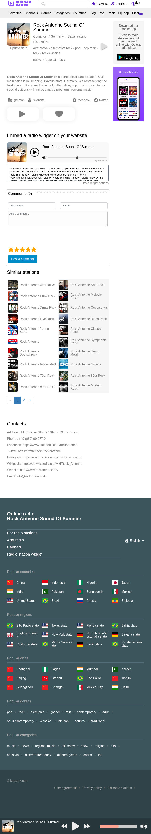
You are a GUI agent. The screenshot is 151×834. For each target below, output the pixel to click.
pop (78, 48)
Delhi (125, 687)
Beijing (21, 678)
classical (46, 721)
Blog (92, 13)
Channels (31, 13)
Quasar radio (101, 160)
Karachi (127, 669)
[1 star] (11, 249)
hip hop (63, 721)
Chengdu (58, 687)
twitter (103, 100)
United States (26, 600)
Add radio (15, 540)
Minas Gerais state (62, 644)
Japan (126, 582)
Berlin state (94, 644)
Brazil (55, 600)
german (19, 100)
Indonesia (58, 582)
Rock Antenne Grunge (85, 364)
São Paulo (94, 678)
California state (27, 644)
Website (39, 100)
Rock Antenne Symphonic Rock (88, 342)
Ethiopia (127, 600)
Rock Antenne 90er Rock (37, 387)
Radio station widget (24, 554)
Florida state (95, 625)
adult (105, 712)
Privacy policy (92, 788)
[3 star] (22, 249)
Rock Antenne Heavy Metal (85, 353)
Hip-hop (123, 13)
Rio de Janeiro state (132, 644)
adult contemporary (20, 721)
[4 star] (28, 249)
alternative (40, 48)
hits (113, 746)
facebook (84, 100)
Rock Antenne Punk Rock (37, 296)
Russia (91, 600)
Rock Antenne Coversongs (89, 307)
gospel (55, 712)
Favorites (14, 13)
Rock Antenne (29, 341)
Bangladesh (95, 591)
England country (27, 635)
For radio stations (22, 533)
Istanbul (57, 678)
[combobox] (63, 4)
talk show (68, 746)
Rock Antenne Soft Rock (87, 284)
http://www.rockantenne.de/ (39, 470)
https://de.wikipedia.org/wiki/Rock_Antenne (52, 463)
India (20, 591)
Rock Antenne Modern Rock (85, 387)
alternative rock (61, 48)
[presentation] (38, 236)
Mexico (127, 591)
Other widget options (95, 183)
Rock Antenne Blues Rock (88, 319)
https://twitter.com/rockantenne (39, 451)
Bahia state (129, 625)
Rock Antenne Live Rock (37, 319)
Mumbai (92, 669)
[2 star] (16, 249)
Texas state (59, 625)
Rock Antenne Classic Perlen (85, 330)
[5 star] (34, 249)
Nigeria (92, 582)
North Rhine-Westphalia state (97, 635)
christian (13, 755)
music (11, 746)
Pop (101, 13)
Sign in (137, 4)
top (100, 755)
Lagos (56, 669)
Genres (46, 13)
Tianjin (126, 678)
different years (67, 755)
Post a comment (22, 259)
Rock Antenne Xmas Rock (38, 307)
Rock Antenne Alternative (37, 284)
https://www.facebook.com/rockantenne (50, 445)
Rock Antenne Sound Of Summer (68, 147)
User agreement (65, 788)
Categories (62, 13)
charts (87, 755)
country (80, 721)
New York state (62, 634)
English (120, 3)
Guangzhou (25, 687)
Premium (102, 3)
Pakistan (58, 591)
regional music (55, 59)
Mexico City (95, 687)
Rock (111, 13)
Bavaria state (131, 634)
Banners (14, 547)
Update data (18, 48)
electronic (37, 712)
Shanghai (23, 669)
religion (99, 746)
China (21, 582)
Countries (79, 13)
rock (36, 53)
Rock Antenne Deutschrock (29, 353)
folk (68, 712)
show (84, 746)
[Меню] (141, 13)
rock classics (51, 53)
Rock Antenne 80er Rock (87, 375)
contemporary (86, 712)
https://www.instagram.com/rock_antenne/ (52, 457)
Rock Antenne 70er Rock (37, 375)
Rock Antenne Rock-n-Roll (38, 364)
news (25, 746)
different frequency (38, 755)
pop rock (90, 48)
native (37, 59)
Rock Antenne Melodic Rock (86, 296)
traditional (98, 721)
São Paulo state (28, 625)
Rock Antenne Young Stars (34, 330)
